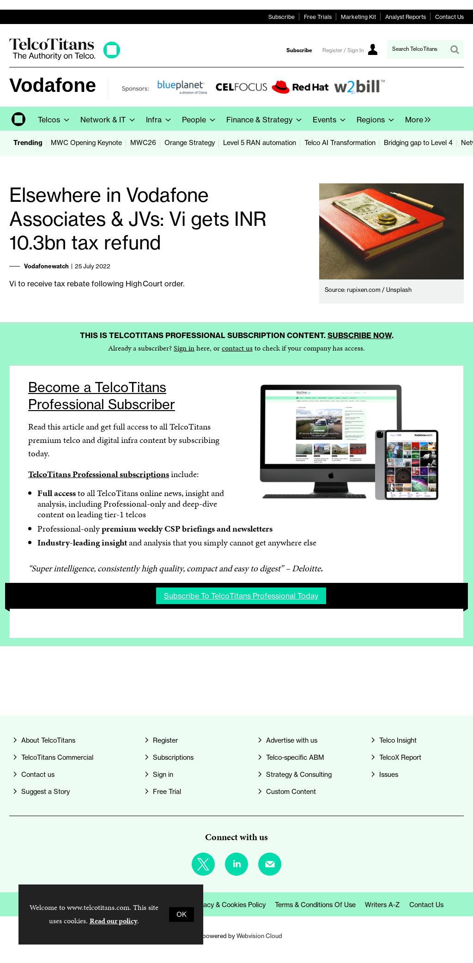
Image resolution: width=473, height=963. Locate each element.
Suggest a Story (45, 791)
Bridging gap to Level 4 (418, 143)
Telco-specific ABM (295, 757)
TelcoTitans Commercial (57, 757)
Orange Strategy (189, 143)
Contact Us (449, 16)
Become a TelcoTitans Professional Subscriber (101, 395)
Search (454, 49)
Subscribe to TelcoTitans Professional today (241, 595)
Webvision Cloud (259, 935)
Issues (388, 774)
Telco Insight (398, 740)
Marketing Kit (358, 16)
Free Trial (167, 791)
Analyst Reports (405, 16)
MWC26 (143, 143)
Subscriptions (173, 757)
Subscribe (281, 16)
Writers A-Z (382, 905)
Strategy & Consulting (299, 774)
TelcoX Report (400, 757)
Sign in (184, 348)
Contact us (38, 774)
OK (181, 914)
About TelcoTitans (48, 740)
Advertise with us (291, 740)
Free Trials (318, 16)
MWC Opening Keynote (86, 143)
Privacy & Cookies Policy (229, 905)
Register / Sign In (343, 50)
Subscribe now (359, 335)
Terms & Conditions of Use (315, 905)
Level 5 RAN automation (259, 143)
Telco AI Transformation (340, 143)
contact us (237, 348)
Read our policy (113, 920)
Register (165, 740)
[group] (415, 119)
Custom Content (291, 791)
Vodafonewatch (46, 266)
